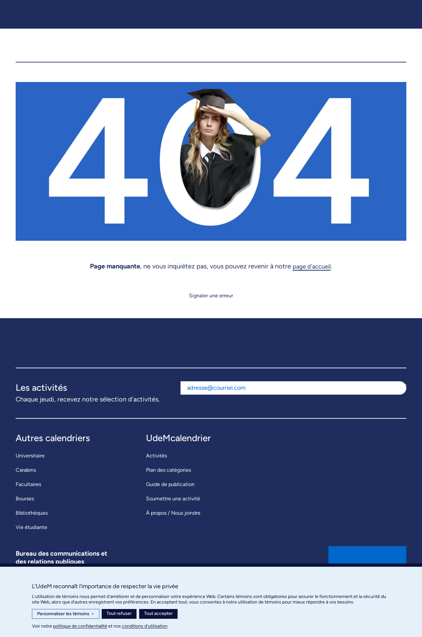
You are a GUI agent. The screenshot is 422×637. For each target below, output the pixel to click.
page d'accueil (312, 279)
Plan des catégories (168, 483)
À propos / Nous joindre (173, 526)
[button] (396, 51)
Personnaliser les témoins (65, 614)
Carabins (26, 483)
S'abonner (394, 398)
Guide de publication (170, 497)
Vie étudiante (31, 540)
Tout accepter (158, 613)
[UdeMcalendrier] (211, 51)
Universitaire (30, 469)
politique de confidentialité (80, 626)
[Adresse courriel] (282, 400)
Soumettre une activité (173, 511)
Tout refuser (119, 613)
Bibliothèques (32, 526)
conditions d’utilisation (144, 626)
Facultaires (28, 497)
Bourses (25, 511)
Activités (156, 469)
